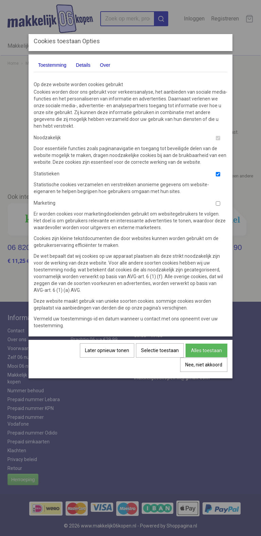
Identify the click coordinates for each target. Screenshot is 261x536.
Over (105, 65)
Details (83, 65)
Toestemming (52, 65)
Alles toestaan (206, 350)
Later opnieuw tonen (107, 350)
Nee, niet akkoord (203, 364)
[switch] (218, 138)
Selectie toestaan (160, 350)
